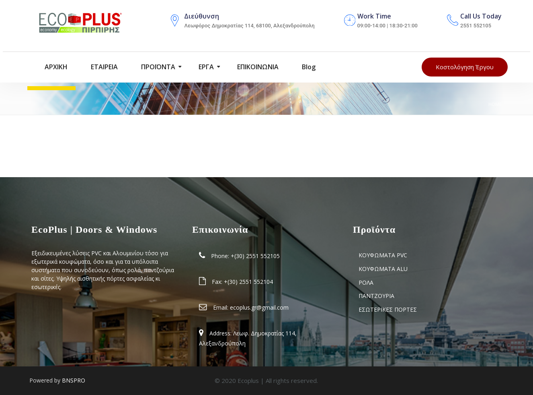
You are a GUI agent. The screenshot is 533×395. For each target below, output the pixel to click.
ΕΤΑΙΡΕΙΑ (103, 67)
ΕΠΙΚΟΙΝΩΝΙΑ (257, 67)
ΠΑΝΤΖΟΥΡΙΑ (376, 296)
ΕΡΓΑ (205, 67)
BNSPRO (73, 380)
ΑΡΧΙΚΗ (55, 67)
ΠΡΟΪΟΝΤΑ (157, 67)
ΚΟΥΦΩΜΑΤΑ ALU (383, 269)
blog (308, 67)
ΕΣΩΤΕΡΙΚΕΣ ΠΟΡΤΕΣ (388, 309)
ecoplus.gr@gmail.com (259, 307)
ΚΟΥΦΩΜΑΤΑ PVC (383, 255)
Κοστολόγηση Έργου (465, 67)
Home (495, 104)
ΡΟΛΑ (366, 282)
